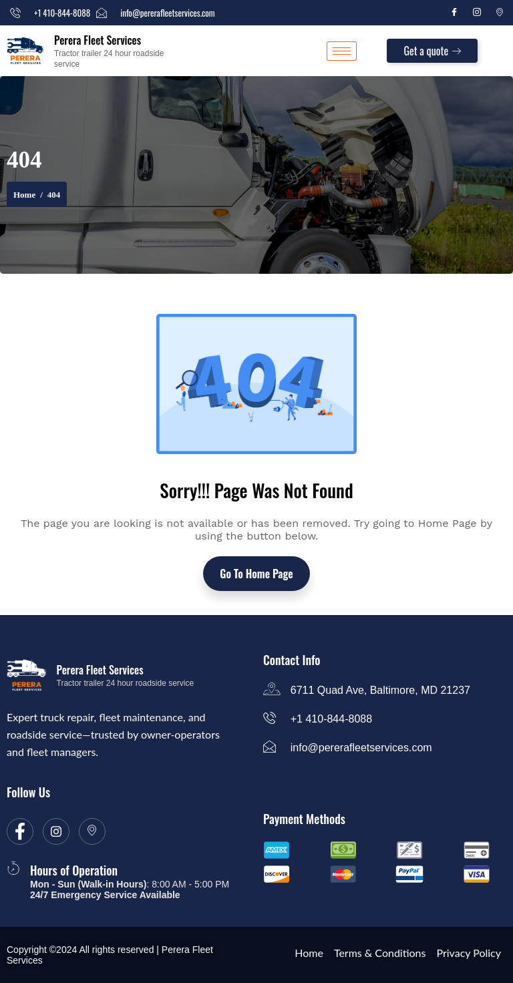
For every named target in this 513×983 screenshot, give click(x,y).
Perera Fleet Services (97, 40)
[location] (92, 831)
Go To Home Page (256, 574)
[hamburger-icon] (342, 51)
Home (24, 195)
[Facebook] (454, 13)
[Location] (500, 13)
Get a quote (432, 51)
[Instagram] (477, 13)
